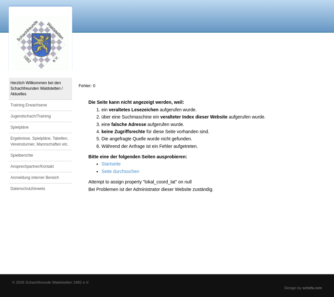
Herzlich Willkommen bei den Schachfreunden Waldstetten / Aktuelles (36, 88)
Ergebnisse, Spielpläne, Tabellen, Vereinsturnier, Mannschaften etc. (39, 141)
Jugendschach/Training (30, 116)
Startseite (111, 163)
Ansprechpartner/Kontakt (32, 166)
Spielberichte (21, 155)
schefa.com (312, 288)
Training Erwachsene (28, 105)
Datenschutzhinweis (27, 188)
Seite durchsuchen (120, 171)
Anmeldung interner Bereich (34, 177)
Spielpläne (19, 127)
